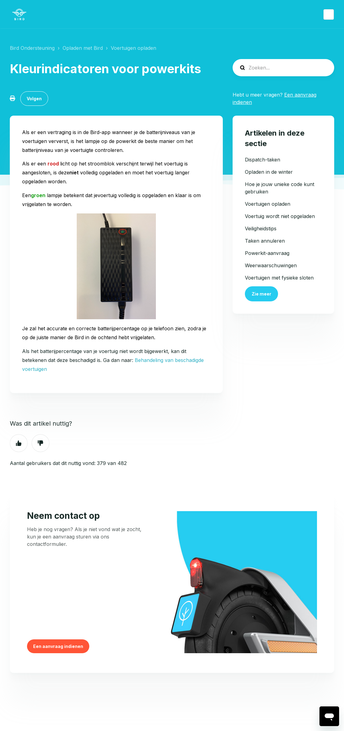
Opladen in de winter (269, 172)
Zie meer (261, 293)
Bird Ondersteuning (32, 48)
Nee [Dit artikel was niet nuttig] (40, 443)
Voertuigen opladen (133, 48)
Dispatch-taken (262, 160)
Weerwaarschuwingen (271, 265)
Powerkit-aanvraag (267, 253)
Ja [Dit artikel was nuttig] (19, 443)
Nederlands (328, 14)
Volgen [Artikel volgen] (34, 98)
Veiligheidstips (260, 228)
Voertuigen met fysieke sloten (279, 278)
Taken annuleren (265, 241)
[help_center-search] (283, 67)
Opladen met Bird (83, 48)
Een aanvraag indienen (58, 646)
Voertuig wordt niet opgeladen (280, 216)
